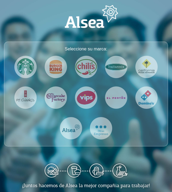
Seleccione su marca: (86, 48)
